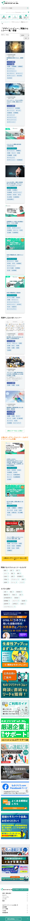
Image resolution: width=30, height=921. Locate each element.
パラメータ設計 (10, 297)
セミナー (7, 22)
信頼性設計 (19, 159)
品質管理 (9, 192)
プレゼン (18, 110)
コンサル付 (10, 510)
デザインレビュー (11, 75)
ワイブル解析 (10, 268)
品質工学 (14, 306)
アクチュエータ (10, 157)
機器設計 (20, 66)
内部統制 (19, 591)
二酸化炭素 (19, 418)
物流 (12, 591)
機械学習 (7, 594)
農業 (13, 385)
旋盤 (8, 512)
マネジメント (19, 73)
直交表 (18, 297)
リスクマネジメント (11, 71)
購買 (17, 347)
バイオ (9, 418)
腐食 (8, 347)
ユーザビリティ (10, 73)
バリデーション (10, 68)
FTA (19, 194)
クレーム (16, 230)
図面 (8, 507)
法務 (17, 385)
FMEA (14, 194)
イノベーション (10, 110)
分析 (21, 230)
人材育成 (15, 603)
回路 (15, 155)
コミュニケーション (11, 119)
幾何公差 (14, 512)
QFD (8, 470)
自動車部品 (15, 232)
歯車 (17, 548)
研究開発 (17, 108)
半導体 (6, 579)
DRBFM (9, 194)
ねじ (13, 345)
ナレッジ (9, 474)
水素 (5, 591)
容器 (14, 418)
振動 (17, 345)
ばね (13, 548)
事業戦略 (16, 112)
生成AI (15, 472)
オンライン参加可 (11, 61)
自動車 (9, 232)
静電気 (9, 350)
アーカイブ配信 (10, 64)
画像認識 (9, 155)
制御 (20, 343)
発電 (8, 385)
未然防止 (9, 230)
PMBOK (19, 304)
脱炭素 (24, 600)
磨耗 (13, 347)
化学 (15, 420)
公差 (15, 510)
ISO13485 (19, 75)
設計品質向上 (10, 199)
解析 (16, 261)
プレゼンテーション (11, 117)
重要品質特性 (17, 474)
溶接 (8, 548)
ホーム (2, 22)
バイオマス (10, 420)
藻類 (8, 416)
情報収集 (9, 112)
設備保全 (19, 263)
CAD (8, 306)
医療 (8, 66)
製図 (8, 543)
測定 (13, 573)
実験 (8, 299)
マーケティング (10, 115)
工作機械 (20, 512)
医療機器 (14, 66)
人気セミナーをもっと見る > (15, 430)
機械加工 (20, 507)
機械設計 (14, 507)
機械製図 (18, 545)
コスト (9, 343)
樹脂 (23, 579)
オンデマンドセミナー (11, 148)
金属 (8, 345)
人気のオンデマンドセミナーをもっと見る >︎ (15, 558)
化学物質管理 (8, 597)
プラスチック (15, 579)
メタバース (15, 600)
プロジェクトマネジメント (13, 302)
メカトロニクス (10, 150)
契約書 (16, 597)
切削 (20, 510)
